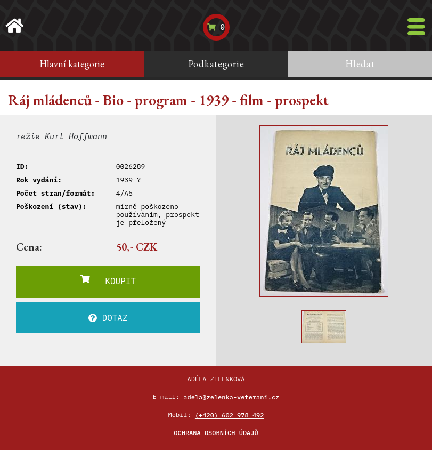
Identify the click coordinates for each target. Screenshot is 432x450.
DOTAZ (108, 317)
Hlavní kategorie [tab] (71, 64)
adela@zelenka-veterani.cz (231, 397)
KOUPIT (108, 280)
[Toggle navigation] (416, 26)
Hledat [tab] (359, 64)
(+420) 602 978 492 (229, 415)
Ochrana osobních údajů (216, 433)
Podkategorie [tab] (216, 64)
